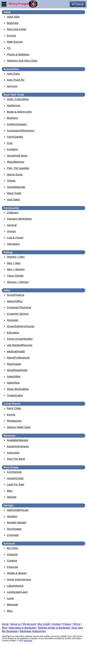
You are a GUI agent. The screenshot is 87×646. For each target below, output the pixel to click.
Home (5, 624)
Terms (76, 624)
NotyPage (28, 640)
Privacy (67, 624)
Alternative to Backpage (22, 627)
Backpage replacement (33, 631)
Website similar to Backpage (54, 627)
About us (16, 624)
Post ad (78, 4)
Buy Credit (44, 624)
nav (4, 4)
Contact (56, 624)
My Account (29, 624)
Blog (4, 627)
